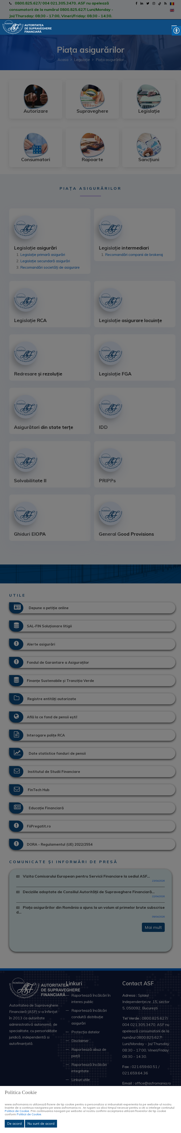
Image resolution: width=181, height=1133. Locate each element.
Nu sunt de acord (41, 1123)
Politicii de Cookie (17, 1111)
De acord (14, 1123)
